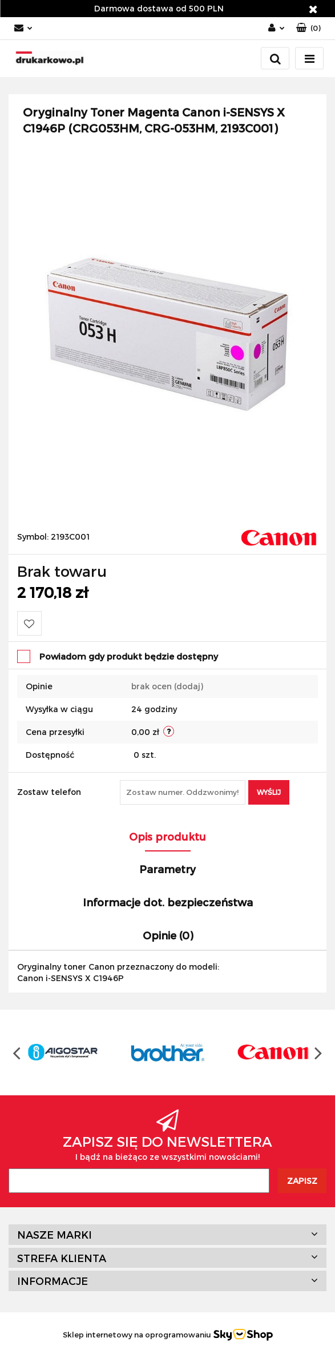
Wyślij (269, 792)
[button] (308, 28)
